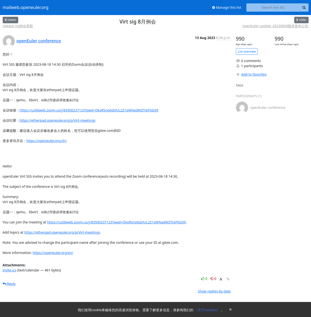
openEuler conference (39, 41)
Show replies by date (214, 291)
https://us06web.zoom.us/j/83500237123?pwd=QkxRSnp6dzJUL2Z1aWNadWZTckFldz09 (89, 110)
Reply (9, 283)
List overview (247, 51)
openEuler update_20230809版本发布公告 (275, 26)
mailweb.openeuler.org (26, 7)
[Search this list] (273, 7)
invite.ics (10, 270)
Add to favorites (251, 74)
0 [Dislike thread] (213, 278)
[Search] (304, 7)
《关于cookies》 (207, 310)
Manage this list (226, 7)
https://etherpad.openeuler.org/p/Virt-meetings (57, 120)
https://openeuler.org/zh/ (46, 140)
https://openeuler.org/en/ (53, 252)
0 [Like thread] (204, 278)
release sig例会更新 (18, 26)
